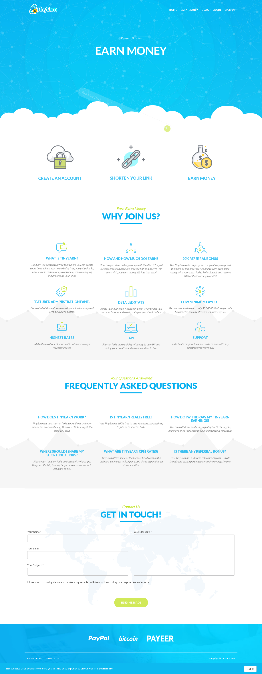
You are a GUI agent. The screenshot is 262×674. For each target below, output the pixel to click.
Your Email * (34, 548)
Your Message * (143, 531)
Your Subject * (35, 565)
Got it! (250, 668)
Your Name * (34, 531)
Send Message (131, 602)
